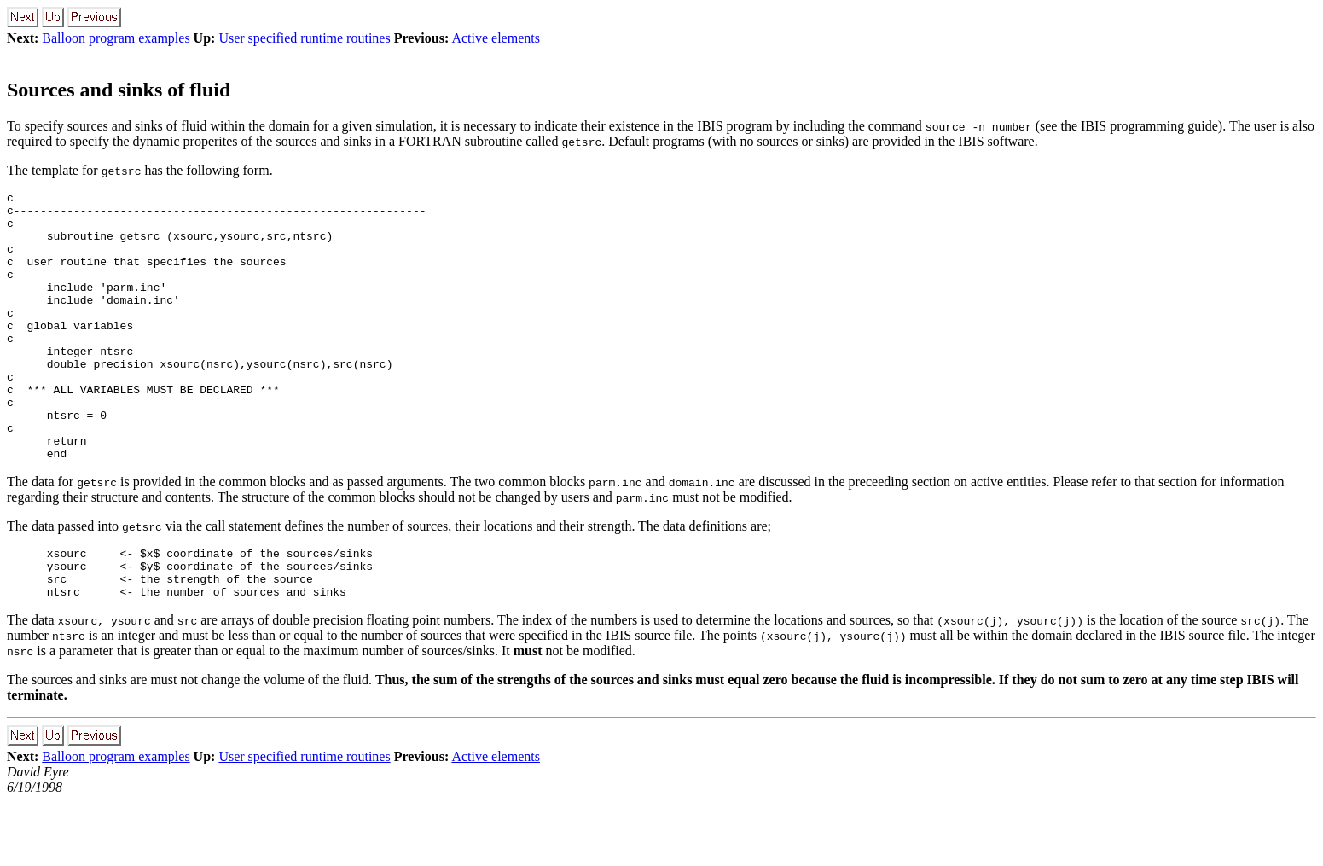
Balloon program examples (115, 38)
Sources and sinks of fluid (118, 89)
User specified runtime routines (304, 38)
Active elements (495, 38)
